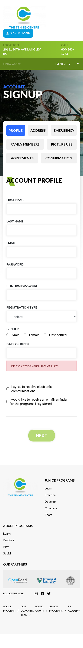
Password (15, 264)
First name (15, 200)
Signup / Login (18, 33)
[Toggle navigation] (77, 17)
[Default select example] (67, 64)
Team (48, 515)
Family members (25, 144)
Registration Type (21, 307)
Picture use (61, 144)
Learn (48, 488)
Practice (50, 495)
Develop (50, 501)
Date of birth (17, 344)
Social (7, 553)
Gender (12, 329)
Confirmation (58, 158)
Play (6, 546)
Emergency (64, 130)
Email (10, 243)
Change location (12, 64)
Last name (14, 221)
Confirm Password (22, 286)
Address (38, 130)
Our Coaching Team (27, 610)
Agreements (22, 158)
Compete (51, 508)
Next (41, 435)
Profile (16, 130)
